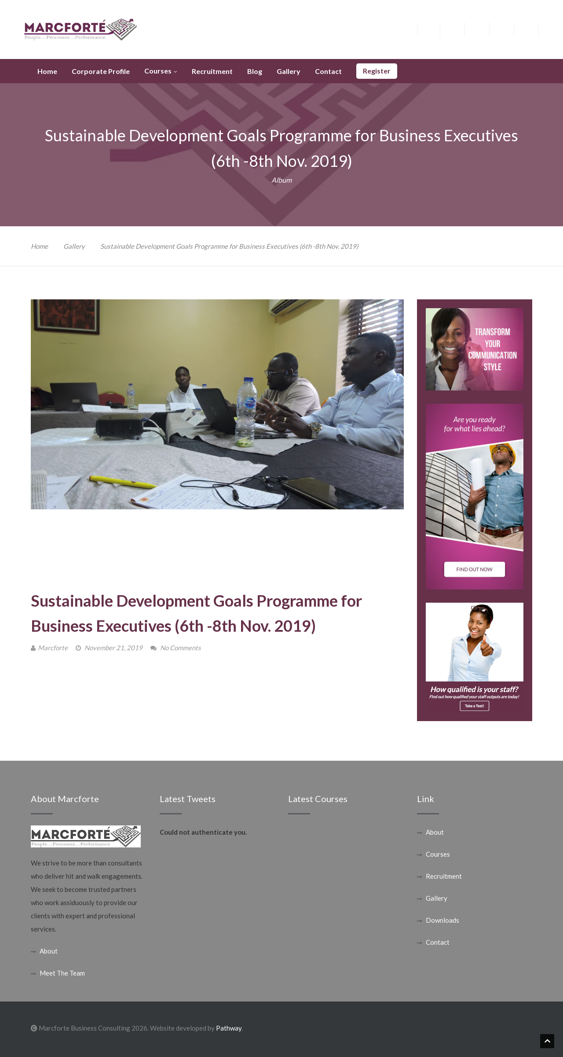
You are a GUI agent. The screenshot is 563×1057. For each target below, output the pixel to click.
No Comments (180, 648)
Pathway (228, 1028)
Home (39, 246)
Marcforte (53, 648)
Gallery (74, 246)
